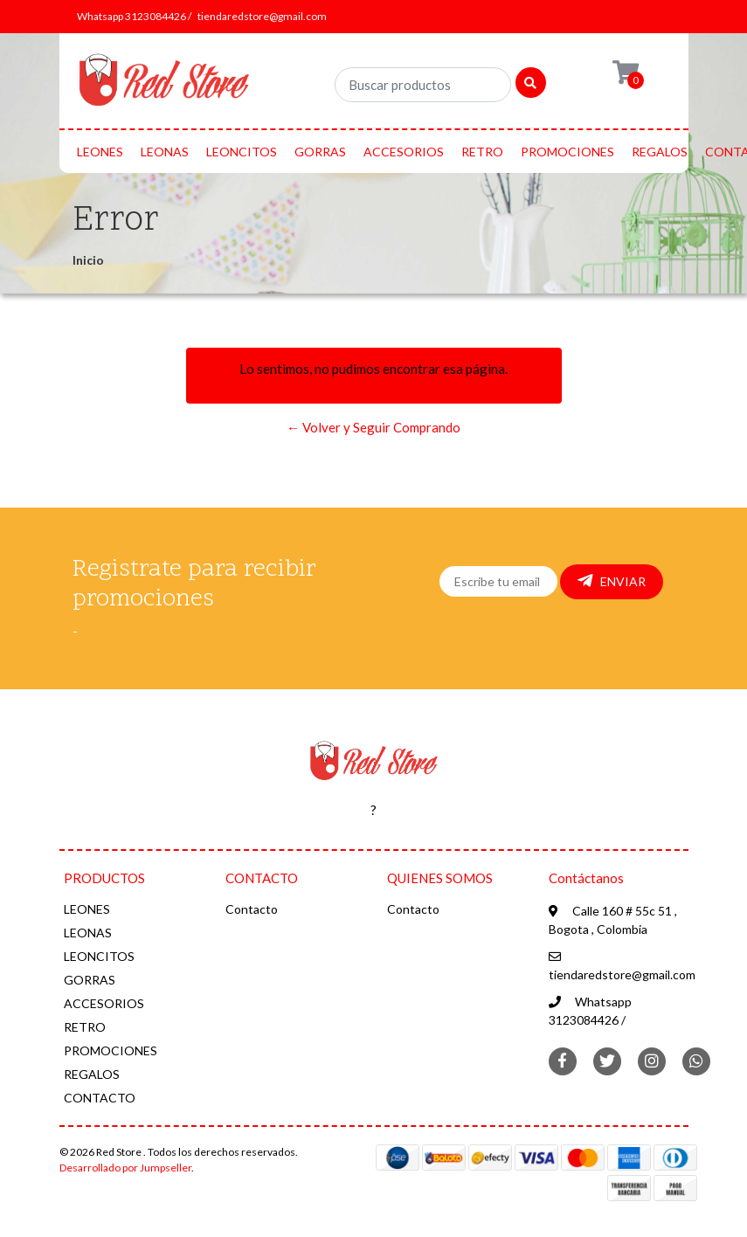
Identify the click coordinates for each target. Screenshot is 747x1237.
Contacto (251, 909)
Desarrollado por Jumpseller (125, 1167)
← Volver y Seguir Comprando (373, 427)
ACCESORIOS (403, 151)
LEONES (100, 151)
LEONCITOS (241, 151)
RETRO (482, 151)
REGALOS (660, 151)
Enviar (612, 581)
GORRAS (320, 151)
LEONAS (165, 151)
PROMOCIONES (567, 151)
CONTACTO (99, 1097)
